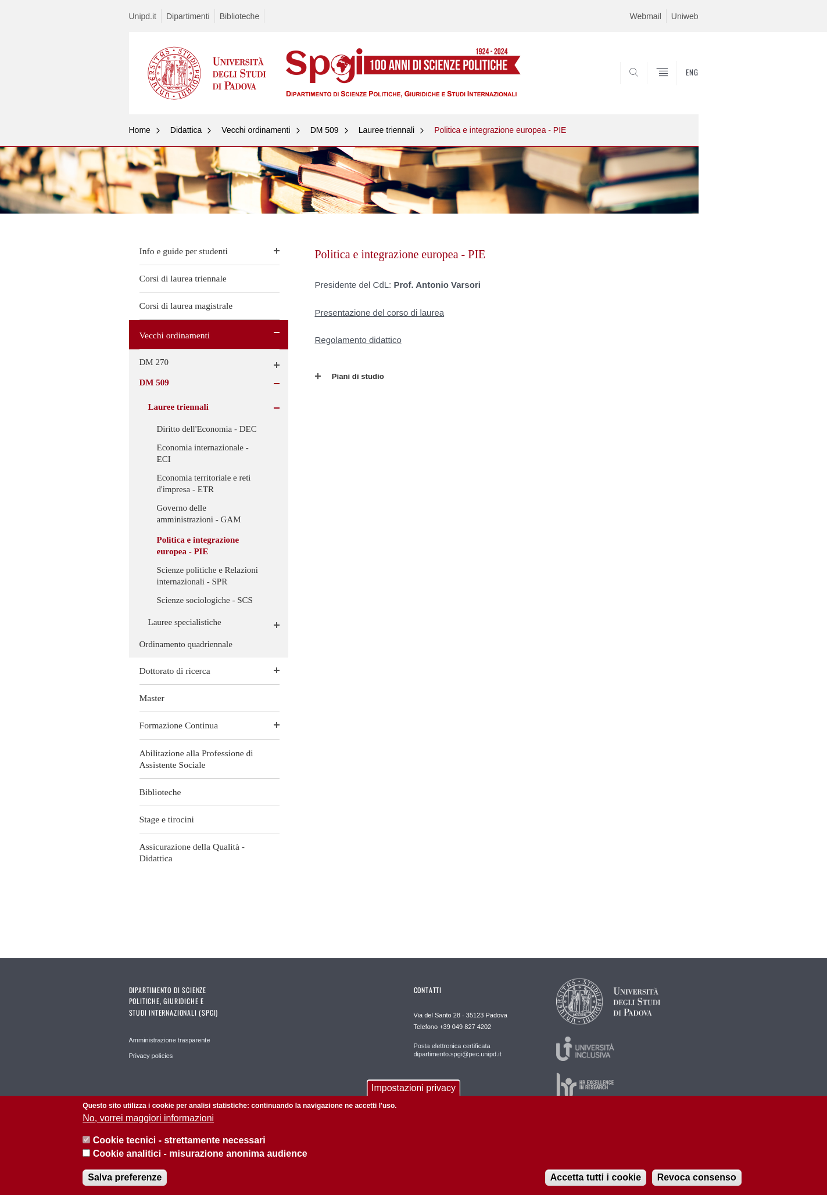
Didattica (186, 130)
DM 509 (324, 130)
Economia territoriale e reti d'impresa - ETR (204, 483)
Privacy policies (151, 1055)
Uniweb (685, 16)
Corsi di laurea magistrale (186, 306)
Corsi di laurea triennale (183, 278)
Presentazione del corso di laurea (380, 312)
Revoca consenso (696, 1177)
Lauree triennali (387, 130)
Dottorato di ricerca (174, 671)
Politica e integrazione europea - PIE (500, 130)
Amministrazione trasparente (169, 1040)
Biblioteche (240, 16)
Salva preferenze (125, 1177)
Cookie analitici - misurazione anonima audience (200, 1153)
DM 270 (154, 362)
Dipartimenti (188, 16)
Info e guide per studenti (183, 251)
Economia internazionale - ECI (203, 453)
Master (151, 698)
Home (140, 130)
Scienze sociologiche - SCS (205, 600)
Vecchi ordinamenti (255, 130)
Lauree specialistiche (184, 622)
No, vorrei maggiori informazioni (148, 1118)
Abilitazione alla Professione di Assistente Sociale (196, 759)
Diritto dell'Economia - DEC (207, 429)
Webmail (645, 16)
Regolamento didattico (358, 340)
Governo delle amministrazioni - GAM (199, 513)
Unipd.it (142, 16)
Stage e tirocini (166, 819)
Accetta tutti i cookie (595, 1177)
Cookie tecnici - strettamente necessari (179, 1140)
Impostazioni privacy (413, 1088)
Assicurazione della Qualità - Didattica (192, 852)
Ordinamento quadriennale (185, 644)
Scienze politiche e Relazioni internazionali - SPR (208, 575)
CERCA (680, 86)
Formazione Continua (179, 725)
